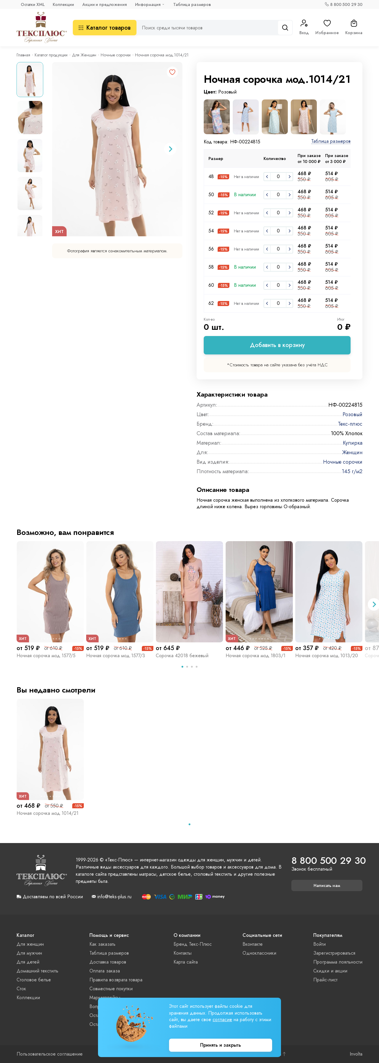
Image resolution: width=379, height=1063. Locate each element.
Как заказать (102, 944)
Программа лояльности (337, 962)
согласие (222, 1019)
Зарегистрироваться (334, 953)
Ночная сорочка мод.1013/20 (326, 655)
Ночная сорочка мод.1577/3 (115, 655)
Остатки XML (32, 4)
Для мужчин (29, 953)
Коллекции (63, 4)
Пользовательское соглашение (50, 1054)
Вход (304, 28)
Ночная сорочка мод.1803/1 (255, 655)
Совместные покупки (111, 988)
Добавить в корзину (277, 345)
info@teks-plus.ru (114, 897)
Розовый (352, 414)
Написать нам (327, 885)
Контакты (183, 953)
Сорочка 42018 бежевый (182, 655)
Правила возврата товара (115, 979)
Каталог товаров (105, 27)
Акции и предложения (104, 4)
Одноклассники (259, 953)
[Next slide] (170, 149)
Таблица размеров (192, 4)
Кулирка (352, 443)
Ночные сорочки (116, 55)
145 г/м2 (352, 471)
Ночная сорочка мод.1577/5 (46, 655)
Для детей (28, 962)
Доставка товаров (107, 962)
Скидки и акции (330, 970)
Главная (23, 55)
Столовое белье (34, 979)
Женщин (352, 452)
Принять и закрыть (220, 1045)
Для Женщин (84, 55)
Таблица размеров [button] (331, 141)
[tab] (182, 667)
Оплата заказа (104, 970)
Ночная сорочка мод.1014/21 (47, 813)
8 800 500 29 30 (346, 4)
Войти (319, 944)
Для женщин (30, 944)
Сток (21, 988)
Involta (356, 1054)
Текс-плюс (350, 424)
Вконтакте (253, 944)
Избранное (327, 28)
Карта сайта (186, 962)
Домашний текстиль (37, 970)
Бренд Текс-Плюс (193, 944)
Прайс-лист (325, 979)
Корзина (353, 28)
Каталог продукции (51, 55)
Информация (148, 4)
